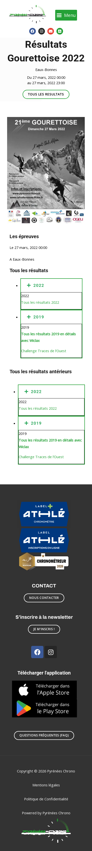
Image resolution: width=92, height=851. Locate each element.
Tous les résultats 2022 (40, 302)
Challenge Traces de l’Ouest (43, 350)
